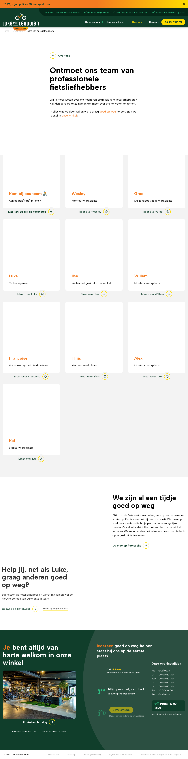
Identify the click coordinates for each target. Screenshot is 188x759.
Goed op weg (92, 22)
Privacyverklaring (92, 754)
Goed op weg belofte (98, 12)
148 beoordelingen (131, 676)
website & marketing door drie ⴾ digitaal (161, 754)
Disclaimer (53, 754)
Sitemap (71, 754)
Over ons (137, 22)
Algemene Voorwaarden (121, 754)
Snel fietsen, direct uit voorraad (132, 12)
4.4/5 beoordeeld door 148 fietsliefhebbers (56, 12)
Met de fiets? (59, 731)
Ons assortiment (115, 22)
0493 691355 (173, 22)
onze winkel (69, 115)
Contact (154, 22)
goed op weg (108, 111)
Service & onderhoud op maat (170, 12)
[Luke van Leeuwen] (21, 29)
